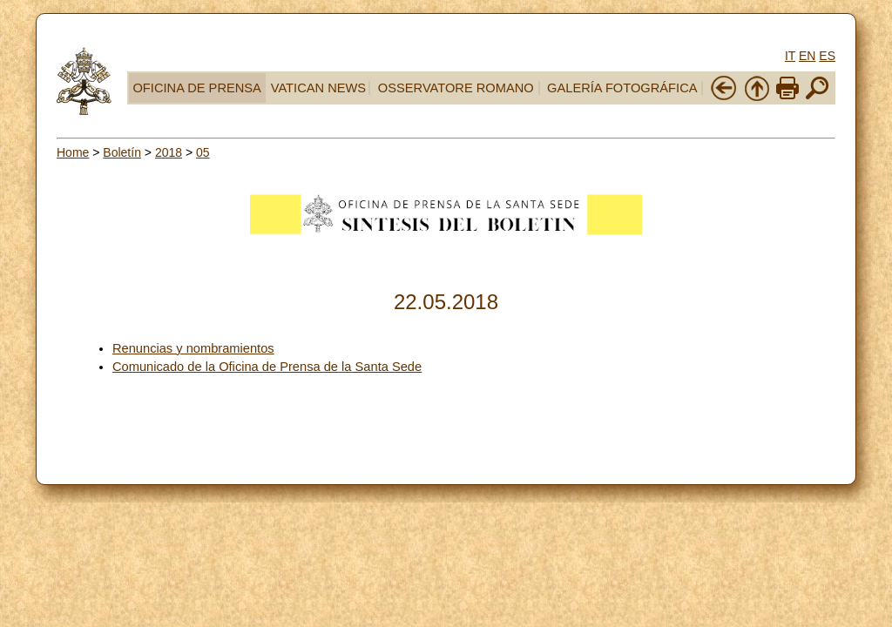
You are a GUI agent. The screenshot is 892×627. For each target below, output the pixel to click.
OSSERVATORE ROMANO (456, 88)
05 (203, 152)
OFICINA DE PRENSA (196, 88)
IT (790, 56)
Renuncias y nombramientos (193, 348)
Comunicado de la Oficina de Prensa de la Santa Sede (267, 367)
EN (807, 56)
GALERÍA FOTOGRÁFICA (622, 88)
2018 (168, 152)
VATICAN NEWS (318, 88)
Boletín (122, 152)
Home (73, 152)
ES (827, 56)
